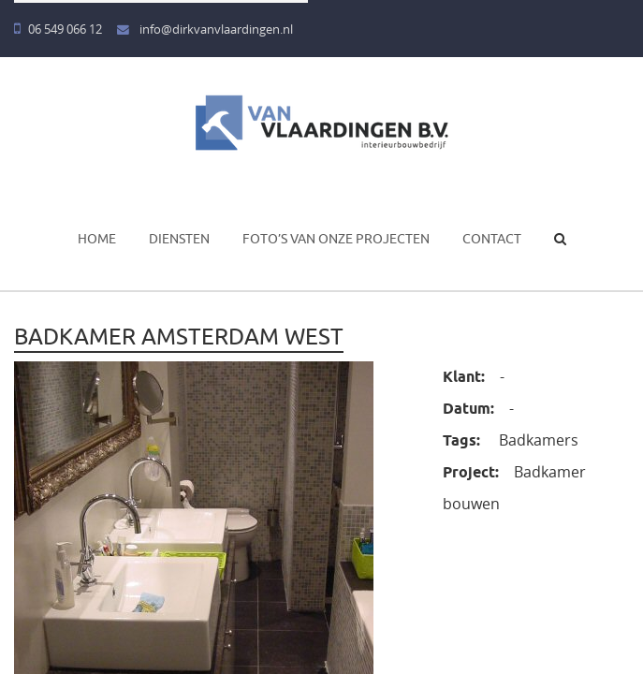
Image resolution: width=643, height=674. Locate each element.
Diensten (179, 238)
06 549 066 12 (58, 29)
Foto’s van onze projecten (336, 238)
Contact (491, 238)
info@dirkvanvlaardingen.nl (205, 29)
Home (97, 238)
